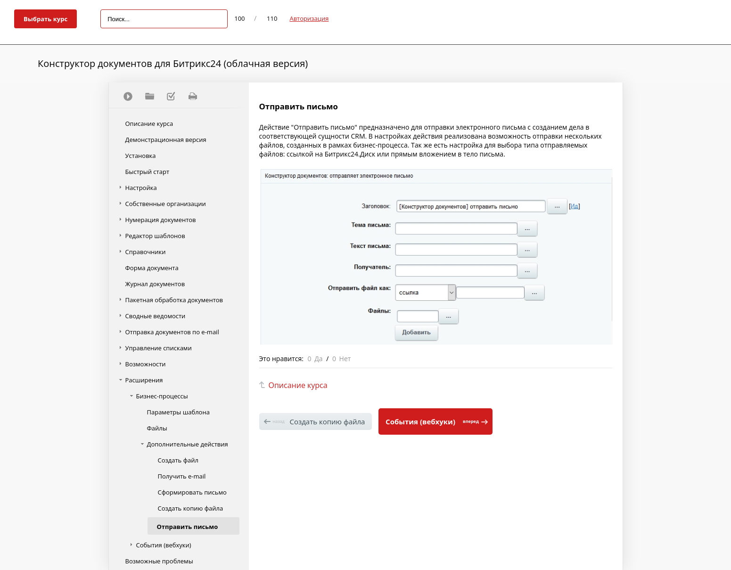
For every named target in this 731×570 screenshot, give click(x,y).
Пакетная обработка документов (174, 300)
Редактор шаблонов (155, 235)
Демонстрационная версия (165, 139)
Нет (345, 358)
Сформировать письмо (192, 492)
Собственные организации (165, 203)
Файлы (157, 428)
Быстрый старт (147, 171)
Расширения (144, 380)
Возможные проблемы (159, 561)
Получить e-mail (182, 476)
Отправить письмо (187, 526)
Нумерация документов (160, 219)
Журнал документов (155, 284)
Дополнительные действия (187, 444)
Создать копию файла (190, 508)
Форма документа (152, 268)
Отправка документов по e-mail (172, 332)
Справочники (145, 252)
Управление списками (158, 348)
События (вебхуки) (163, 545)
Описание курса (149, 123)
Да (318, 358)
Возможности (145, 364)
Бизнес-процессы (162, 396)
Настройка (141, 187)
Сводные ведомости (155, 316)
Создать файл (178, 460)
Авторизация (309, 18)
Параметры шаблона (178, 412)
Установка (140, 155)
